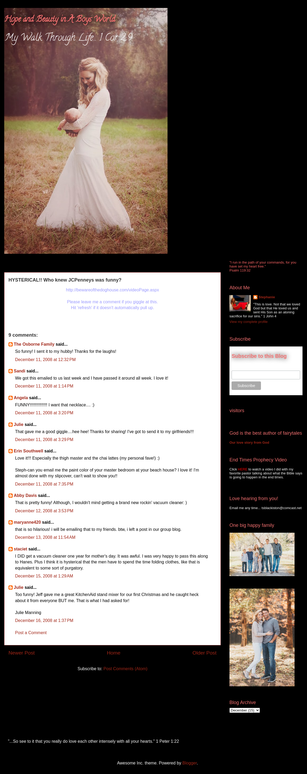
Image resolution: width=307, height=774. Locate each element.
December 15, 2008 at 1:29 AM (44, 576)
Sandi (19, 371)
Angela (21, 397)
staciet (20, 549)
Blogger (189, 763)
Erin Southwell (28, 451)
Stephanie (267, 297)
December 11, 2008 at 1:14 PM (44, 386)
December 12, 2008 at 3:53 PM (44, 511)
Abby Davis (25, 495)
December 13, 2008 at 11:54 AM (45, 537)
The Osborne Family (34, 344)
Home (113, 653)
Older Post (204, 653)
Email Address (243, 368)
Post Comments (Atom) (125, 668)
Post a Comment (31, 632)
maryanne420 (27, 522)
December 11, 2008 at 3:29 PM (44, 439)
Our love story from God (249, 442)
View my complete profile (248, 322)
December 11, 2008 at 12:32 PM (45, 359)
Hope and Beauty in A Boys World (59, 20)
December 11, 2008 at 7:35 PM (44, 484)
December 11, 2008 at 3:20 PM (44, 413)
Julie (18, 424)
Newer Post (21, 653)
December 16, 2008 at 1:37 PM (44, 620)
